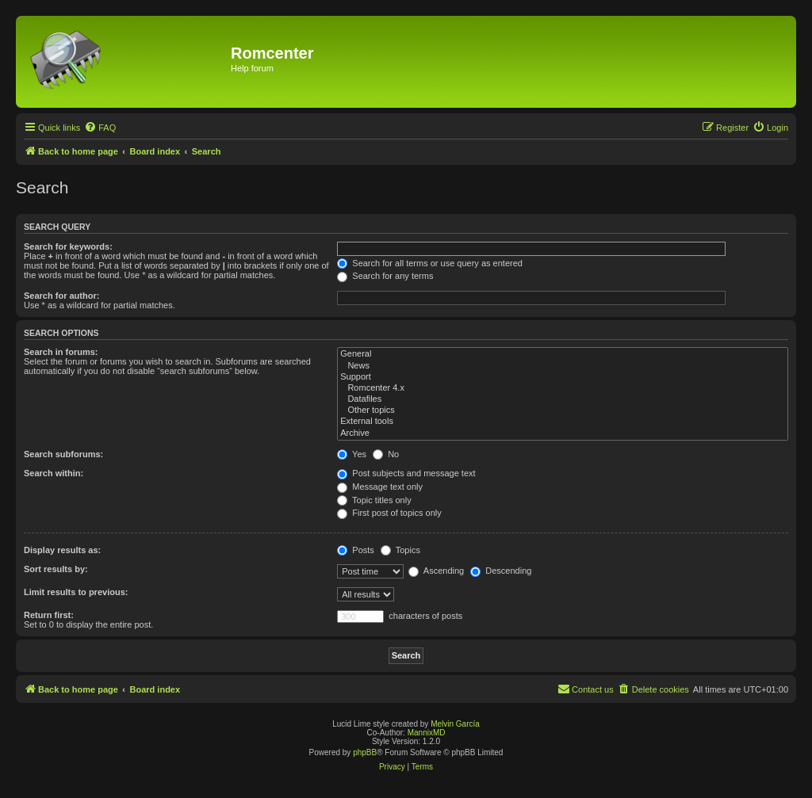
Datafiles (563, 399)
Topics (400, 550)
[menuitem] (100, 127)
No (386, 454)
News (563, 366)
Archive (563, 433)
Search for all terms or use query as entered (430, 263)
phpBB (365, 752)
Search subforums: (63, 454)
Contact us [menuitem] (585, 688)
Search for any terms (385, 276)
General (563, 354)
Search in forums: (61, 352)
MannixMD (427, 732)
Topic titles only (374, 500)
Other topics (563, 410)
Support (563, 377)
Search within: (53, 473)
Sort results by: (56, 569)
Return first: (49, 615)
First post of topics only (389, 512)
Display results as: (62, 550)
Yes (351, 454)
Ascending (436, 570)
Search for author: (61, 295)
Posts (355, 550)
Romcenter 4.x (563, 388)
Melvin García (455, 724)
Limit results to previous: (76, 592)
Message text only (380, 486)
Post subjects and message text (406, 473)
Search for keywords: (68, 246)
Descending (500, 570)
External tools (563, 421)
